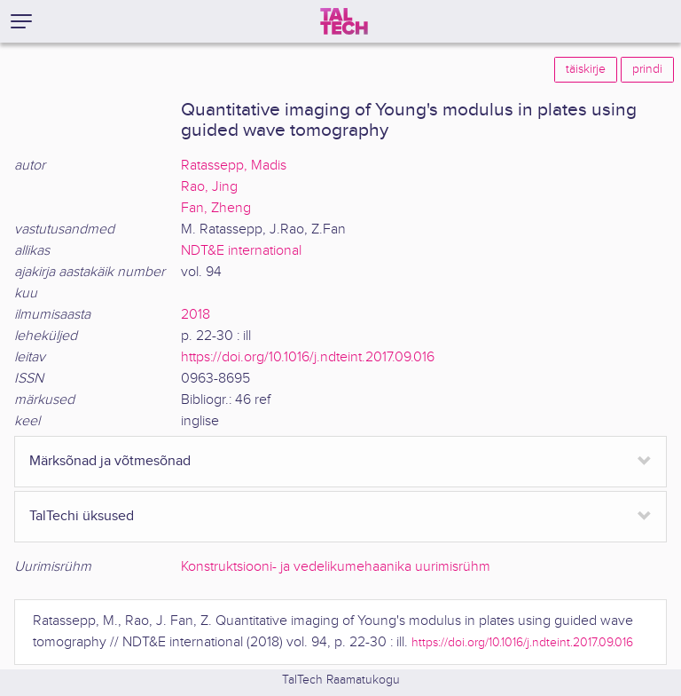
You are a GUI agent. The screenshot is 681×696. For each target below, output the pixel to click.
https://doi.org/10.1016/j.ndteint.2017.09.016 (307, 357)
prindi (647, 69)
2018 (195, 314)
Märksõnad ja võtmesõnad (110, 461)
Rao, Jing (209, 186)
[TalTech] (344, 21)
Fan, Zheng (216, 208)
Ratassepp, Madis (233, 165)
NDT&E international (241, 250)
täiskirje (586, 69)
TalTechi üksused (81, 516)
